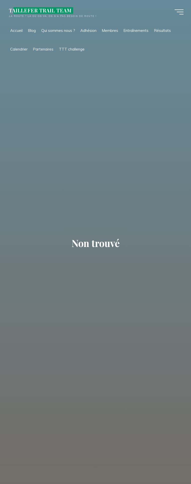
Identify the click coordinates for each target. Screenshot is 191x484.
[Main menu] (179, 11)
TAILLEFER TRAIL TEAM (40, 10)
